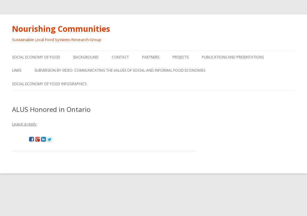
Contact (120, 57)
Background (86, 57)
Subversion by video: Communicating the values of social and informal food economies (119, 70)
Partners (150, 57)
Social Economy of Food (36, 57)
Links (16, 70)
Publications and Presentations (233, 57)
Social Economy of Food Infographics (49, 83)
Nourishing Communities (61, 28)
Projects (180, 57)
